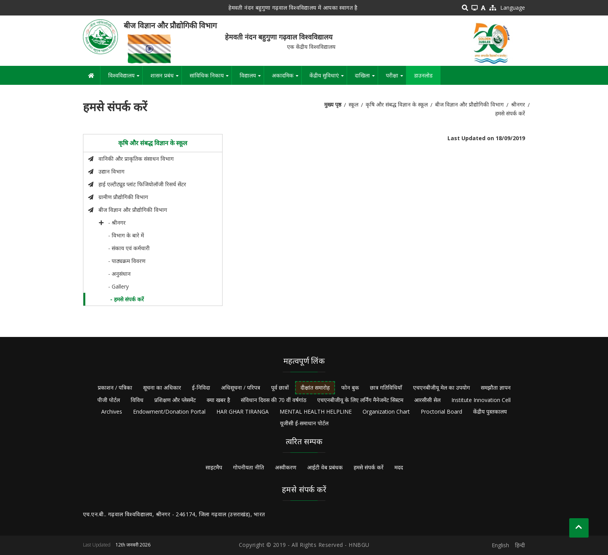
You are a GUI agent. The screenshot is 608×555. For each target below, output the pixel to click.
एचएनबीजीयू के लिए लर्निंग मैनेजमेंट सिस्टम (360, 400)
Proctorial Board (441, 411)
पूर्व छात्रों (280, 387)
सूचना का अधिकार (162, 387)
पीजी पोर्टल (108, 400)
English (500, 545)
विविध (137, 400)
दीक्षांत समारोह (315, 387)
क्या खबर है (218, 400)
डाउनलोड (423, 75)
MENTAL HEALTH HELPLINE (316, 411)
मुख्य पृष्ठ (332, 104)
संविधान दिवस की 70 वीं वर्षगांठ (273, 400)
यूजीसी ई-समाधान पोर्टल (304, 423)
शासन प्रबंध (165, 78)
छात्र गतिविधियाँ (386, 387)
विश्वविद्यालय (125, 78)
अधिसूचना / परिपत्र (240, 387)
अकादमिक (286, 78)
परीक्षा (396, 78)
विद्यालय (252, 78)
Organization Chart (386, 411)
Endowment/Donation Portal (169, 411)
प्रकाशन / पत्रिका (115, 387)
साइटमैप (214, 467)
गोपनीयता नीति (248, 467)
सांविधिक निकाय (210, 78)
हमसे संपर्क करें (368, 467)
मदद (398, 467)
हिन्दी (520, 545)
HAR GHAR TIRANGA (242, 411)
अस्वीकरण (285, 467)
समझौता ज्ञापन (496, 387)
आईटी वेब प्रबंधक (325, 467)
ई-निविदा (201, 387)
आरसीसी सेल (427, 400)
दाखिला (366, 78)
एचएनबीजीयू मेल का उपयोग (441, 387)
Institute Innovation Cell (481, 400)
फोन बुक (350, 387)
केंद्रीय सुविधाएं (328, 78)
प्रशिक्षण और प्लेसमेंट (175, 400)
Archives (111, 411)
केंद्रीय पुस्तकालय (490, 411)
